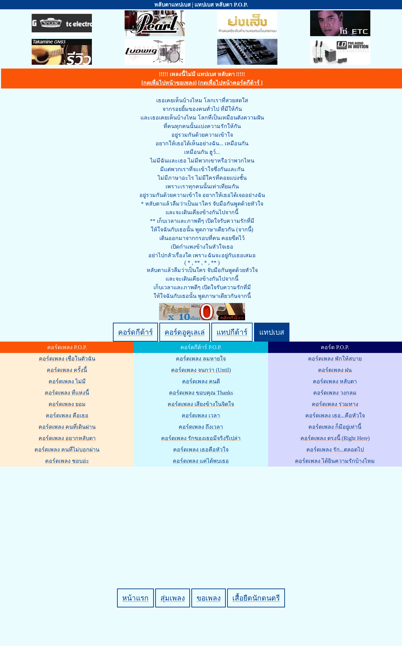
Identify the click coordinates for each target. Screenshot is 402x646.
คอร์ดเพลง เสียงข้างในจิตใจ (201, 404)
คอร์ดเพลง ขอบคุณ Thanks (201, 393)
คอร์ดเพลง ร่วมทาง (335, 404)
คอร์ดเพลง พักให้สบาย (335, 359)
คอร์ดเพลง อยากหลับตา (67, 438)
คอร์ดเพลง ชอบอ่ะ (67, 461)
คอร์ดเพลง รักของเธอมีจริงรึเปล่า (201, 438)
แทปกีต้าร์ (231, 332)
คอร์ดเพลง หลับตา (335, 381)
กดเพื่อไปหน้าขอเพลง (169, 83)
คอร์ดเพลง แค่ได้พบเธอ (201, 461)
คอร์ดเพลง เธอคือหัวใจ (201, 449)
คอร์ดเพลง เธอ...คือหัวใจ (335, 415)
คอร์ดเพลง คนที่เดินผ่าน (67, 427)
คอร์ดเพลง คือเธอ (67, 415)
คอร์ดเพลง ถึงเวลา (201, 427)
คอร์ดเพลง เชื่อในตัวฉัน (67, 359)
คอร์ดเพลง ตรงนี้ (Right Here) (335, 438)
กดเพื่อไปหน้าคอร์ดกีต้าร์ (230, 83)
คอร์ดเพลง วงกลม (335, 393)
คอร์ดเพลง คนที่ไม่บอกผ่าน (66, 449)
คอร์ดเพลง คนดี (201, 381)
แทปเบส (271, 332)
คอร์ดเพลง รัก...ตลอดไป (335, 449)
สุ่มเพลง (172, 598)
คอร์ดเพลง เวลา (201, 415)
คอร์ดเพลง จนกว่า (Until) (201, 370)
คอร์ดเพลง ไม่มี (67, 381)
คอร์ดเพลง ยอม (67, 404)
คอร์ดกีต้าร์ (135, 332)
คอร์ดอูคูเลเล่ (185, 332)
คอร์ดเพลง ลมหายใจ (201, 359)
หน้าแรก (135, 598)
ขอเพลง (209, 598)
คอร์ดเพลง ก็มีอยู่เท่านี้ (334, 427)
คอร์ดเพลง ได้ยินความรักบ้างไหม (335, 461)
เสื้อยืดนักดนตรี (256, 598)
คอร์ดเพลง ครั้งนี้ (67, 370)
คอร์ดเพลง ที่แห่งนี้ (67, 393)
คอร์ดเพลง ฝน (335, 370)
